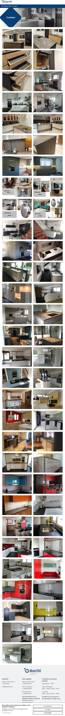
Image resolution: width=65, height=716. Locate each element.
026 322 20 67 (27, 684)
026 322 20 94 (27, 689)
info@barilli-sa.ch (7, 687)
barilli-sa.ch (7, 2)
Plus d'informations (6, 712)
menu (62, 2)
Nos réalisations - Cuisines (32, 6)
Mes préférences (48, 706)
